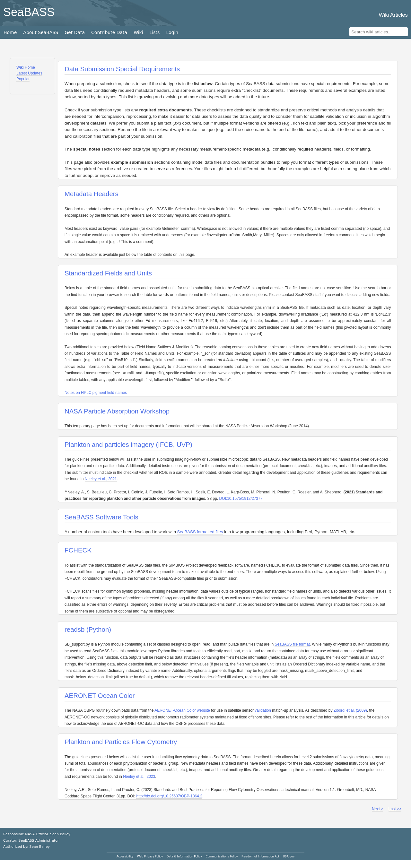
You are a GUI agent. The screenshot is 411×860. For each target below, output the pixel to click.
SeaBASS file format (292, 644)
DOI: (223, 498)
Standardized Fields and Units (108, 273)
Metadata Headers (91, 193)
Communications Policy (222, 856)
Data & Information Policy (184, 856)
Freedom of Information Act (260, 856)
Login (172, 32)
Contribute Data (109, 32)
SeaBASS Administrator (39, 840)
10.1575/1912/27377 (244, 498)
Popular (23, 79)
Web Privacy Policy (150, 856)
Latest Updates (29, 73)
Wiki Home (25, 67)
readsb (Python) (88, 629)
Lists (155, 32)
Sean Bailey (39, 847)
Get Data (75, 32)
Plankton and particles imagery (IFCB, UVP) (128, 444)
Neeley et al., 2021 (101, 479)
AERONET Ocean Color (100, 695)
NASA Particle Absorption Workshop (117, 411)
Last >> (395, 809)
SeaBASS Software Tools (101, 517)
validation (263, 710)
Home (10, 32)
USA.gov (288, 856)
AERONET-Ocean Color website (182, 710)
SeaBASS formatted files (200, 531)
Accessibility (125, 856)
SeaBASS (29, 12)
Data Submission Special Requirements (122, 69)
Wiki (138, 32)
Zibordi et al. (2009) (350, 710)
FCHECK (78, 550)
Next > (377, 809)
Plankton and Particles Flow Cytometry (121, 741)
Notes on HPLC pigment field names (96, 392)
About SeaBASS (40, 32)
